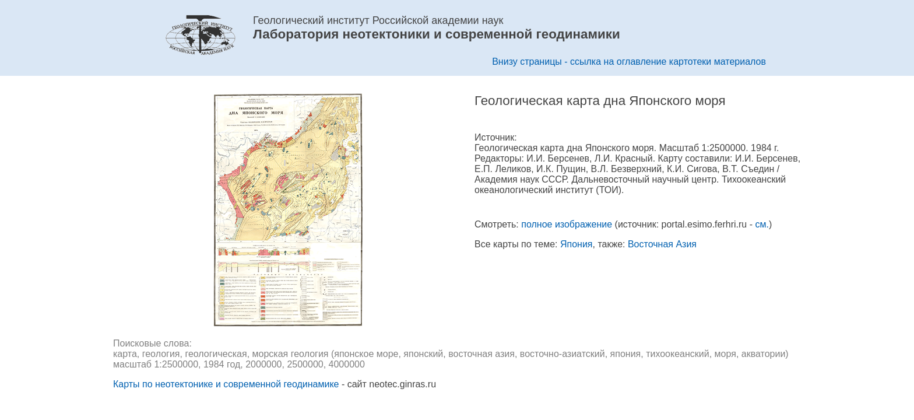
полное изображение (566, 224)
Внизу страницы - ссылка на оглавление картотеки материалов (629, 61)
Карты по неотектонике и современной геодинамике (226, 384)
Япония (576, 244)
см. (761, 224)
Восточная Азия (662, 244)
